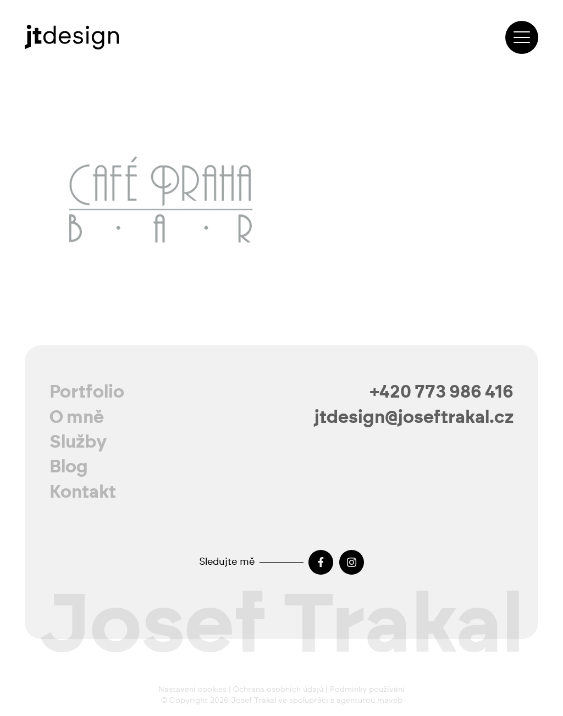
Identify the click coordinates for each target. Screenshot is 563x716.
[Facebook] (320, 562)
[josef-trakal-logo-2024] (72, 37)
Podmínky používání (367, 689)
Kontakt (82, 492)
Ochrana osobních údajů (278, 689)
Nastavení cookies (192, 689)
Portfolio (86, 392)
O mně (76, 417)
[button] (521, 37)
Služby (78, 442)
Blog (68, 467)
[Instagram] (351, 562)
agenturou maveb (369, 700)
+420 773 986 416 (442, 392)
